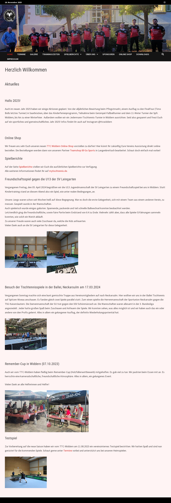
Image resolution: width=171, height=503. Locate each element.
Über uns (90, 54)
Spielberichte (71, 54)
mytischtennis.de (58, 171)
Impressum (12, 59)
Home (10, 54)
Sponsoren (108, 54)
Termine (21, 54)
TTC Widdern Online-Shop (60, 146)
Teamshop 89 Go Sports (82, 150)
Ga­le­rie (34, 54)
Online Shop (125, 54)
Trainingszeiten (51, 54)
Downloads (142, 54)
